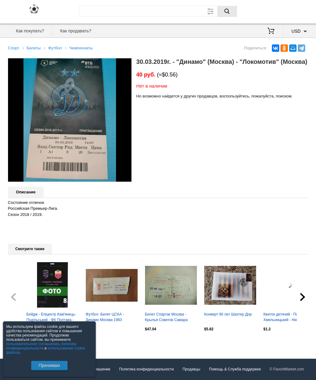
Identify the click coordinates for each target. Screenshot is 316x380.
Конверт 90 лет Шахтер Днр (228, 314)
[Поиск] (227, 11)
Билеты (33, 48)
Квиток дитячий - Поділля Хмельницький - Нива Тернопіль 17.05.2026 (285, 317)
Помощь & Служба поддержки (235, 369)
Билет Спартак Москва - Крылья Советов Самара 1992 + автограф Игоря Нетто (170, 317)
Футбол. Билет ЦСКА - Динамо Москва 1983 (105, 317)
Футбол (55, 48)
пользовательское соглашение (32, 344)
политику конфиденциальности (41, 346)
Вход (272, 10)
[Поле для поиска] (158, 11)
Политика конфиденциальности (146, 369)
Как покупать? (30, 30)
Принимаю (49, 365)
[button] (126, 64)
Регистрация (295, 10)
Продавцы (191, 369)
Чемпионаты (81, 48)
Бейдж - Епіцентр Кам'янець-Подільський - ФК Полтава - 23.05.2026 (51, 317)
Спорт (13, 48)
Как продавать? (75, 30)
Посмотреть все (21, 342)
